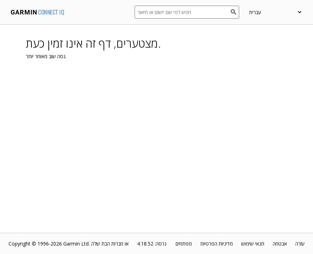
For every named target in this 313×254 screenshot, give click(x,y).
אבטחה (280, 243)
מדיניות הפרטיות (216, 243)
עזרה (300, 243)
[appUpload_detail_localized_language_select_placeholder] (275, 12)
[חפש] (235, 12)
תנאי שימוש (252, 243)
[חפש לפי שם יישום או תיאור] (183, 12)
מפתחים (184, 243)
